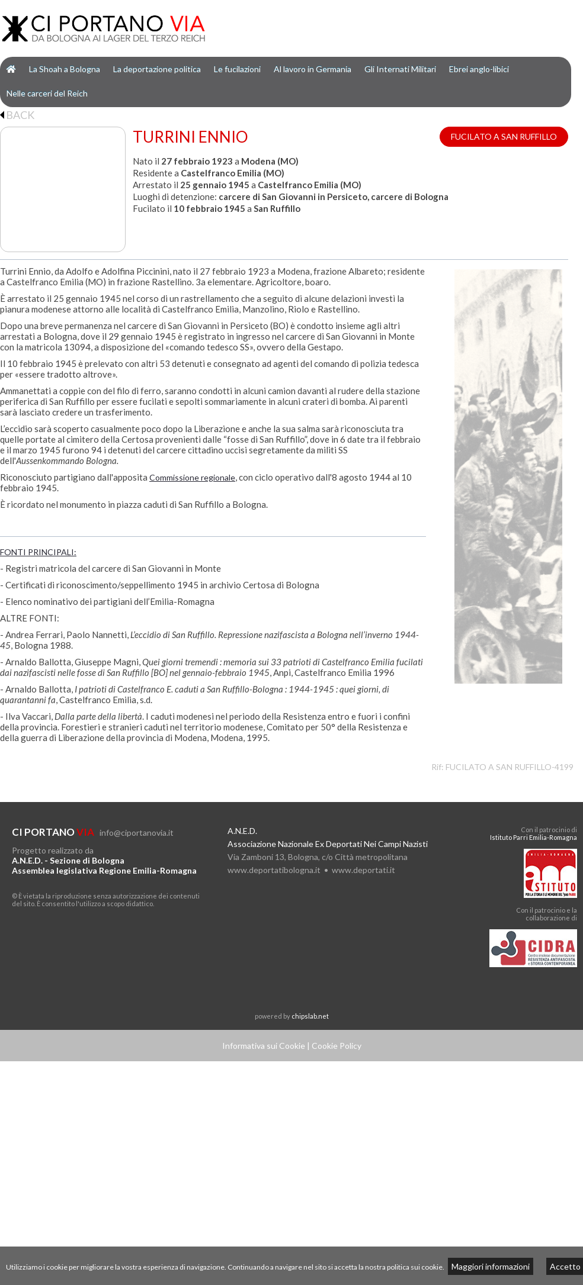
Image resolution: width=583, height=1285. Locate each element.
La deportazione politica (157, 69)
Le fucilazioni (237, 69)
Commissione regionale (192, 477)
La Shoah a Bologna (64, 69)
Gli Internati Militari (400, 69)
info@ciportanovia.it (137, 832)
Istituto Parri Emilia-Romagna (533, 837)
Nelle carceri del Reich (47, 93)
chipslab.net (310, 1016)
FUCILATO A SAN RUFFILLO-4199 (510, 767)
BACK (17, 114)
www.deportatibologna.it (274, 870)
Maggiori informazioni (490, 1266)
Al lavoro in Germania (312, 69)
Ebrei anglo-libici (479, 69)
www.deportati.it (363, 870)
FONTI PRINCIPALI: (38, 552)
